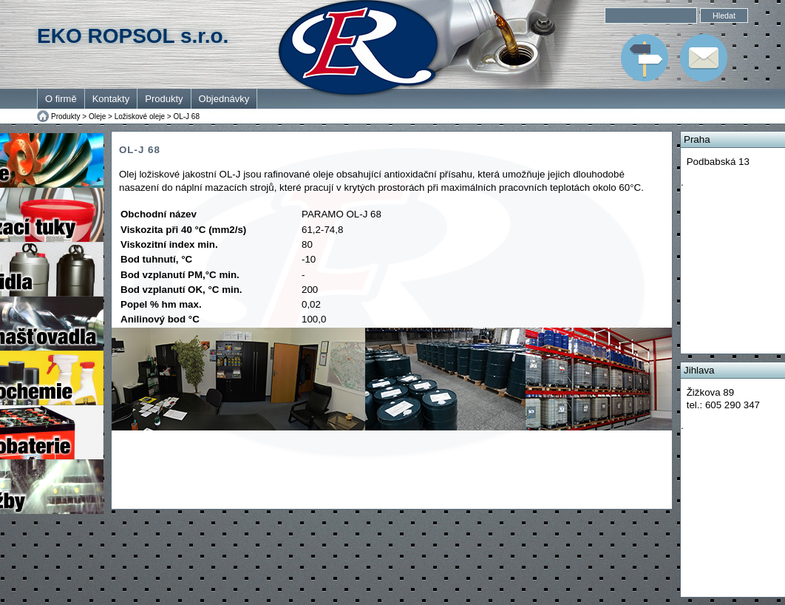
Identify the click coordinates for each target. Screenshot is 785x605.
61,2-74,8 (322, 229)
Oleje (97, 116)
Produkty (164, 98)
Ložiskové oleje (140, 116)
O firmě (61, 98)
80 (307, 244)
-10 (309, 259)
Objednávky (224, 98)
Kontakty (111, 98)
